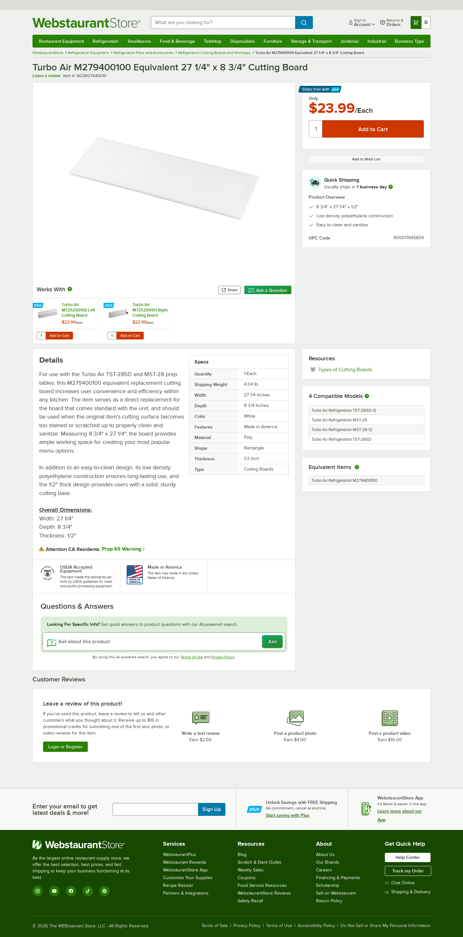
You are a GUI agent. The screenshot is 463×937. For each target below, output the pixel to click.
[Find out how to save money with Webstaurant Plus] (39, 306)
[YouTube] (54, 891)
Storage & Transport (311, 41)
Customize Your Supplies (188, 877)
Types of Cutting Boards (364, 369)
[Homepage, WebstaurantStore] (86, 23)
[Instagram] (37, 891)
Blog (242, 854)
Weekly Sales (251, 870)
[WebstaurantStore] (85, 845)
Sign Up (212, 809)
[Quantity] (316, 129)
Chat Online (400, 882)
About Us (325, 854)
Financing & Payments (338, 877)
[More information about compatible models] (366, 396)
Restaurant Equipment (61, 41)
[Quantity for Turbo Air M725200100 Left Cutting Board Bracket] (41, 335)
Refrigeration (106, 41)
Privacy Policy (223, 657)
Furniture (273, 41)
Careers (324, 870)
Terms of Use (191, 657)
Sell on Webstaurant (336, 893)
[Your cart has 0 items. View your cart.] (421, 22)
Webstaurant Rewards (184, 862)
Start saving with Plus (287, 815)
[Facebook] (71, 891)
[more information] (391, 187)
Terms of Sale (214, 925)
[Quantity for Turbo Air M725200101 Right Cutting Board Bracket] (111, 335)
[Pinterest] (104, 891)
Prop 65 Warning (121, 549)
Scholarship (327, 885)
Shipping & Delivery (408, 891)
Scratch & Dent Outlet (259, 862)
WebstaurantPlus (179, 854)
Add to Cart (59, 335)
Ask (272, 641)
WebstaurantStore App (185, 870)
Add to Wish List (366, 159)
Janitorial (349, 41)
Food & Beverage (177, 41)
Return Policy (329, 900)
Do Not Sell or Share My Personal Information (385, 925)
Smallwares (139, 41)
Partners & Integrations (186, 893)
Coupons (247, 877)
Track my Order (408, 870)
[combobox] (223, 22)
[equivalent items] (356, 467)
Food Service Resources (262, 885)
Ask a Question (268, 290)
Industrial (377, 41)
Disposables (242, 41)
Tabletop (212, 41)
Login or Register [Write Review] (65, 746)
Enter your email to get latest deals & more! (64, 809)
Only (313, 98)
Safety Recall (250, 900)
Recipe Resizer (178, 885)
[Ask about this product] (164, 642)
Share (229, 290)
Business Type (409, 41)
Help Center (407, 857)
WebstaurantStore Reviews (264, 893)
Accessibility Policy (316, 925)
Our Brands (327, 862)
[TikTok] (88, 891)
